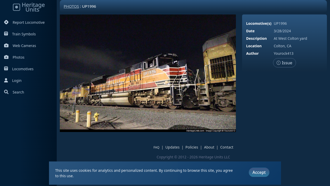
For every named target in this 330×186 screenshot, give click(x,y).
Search (14, 92)
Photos (14, 57)
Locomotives (19, 68)
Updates (172, 147)
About (209, 147)
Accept (259, 172)
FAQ (156, 147)
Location (254, 45)
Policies (191, 147)
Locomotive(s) (258, 23)
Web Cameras (20, 45)
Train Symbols (20, 34)
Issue (284, 63)
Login (13, 80)
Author (252, 53)
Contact (226, 147)
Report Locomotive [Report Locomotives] (24, 22)
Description (256, 38)
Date (250, 30)
